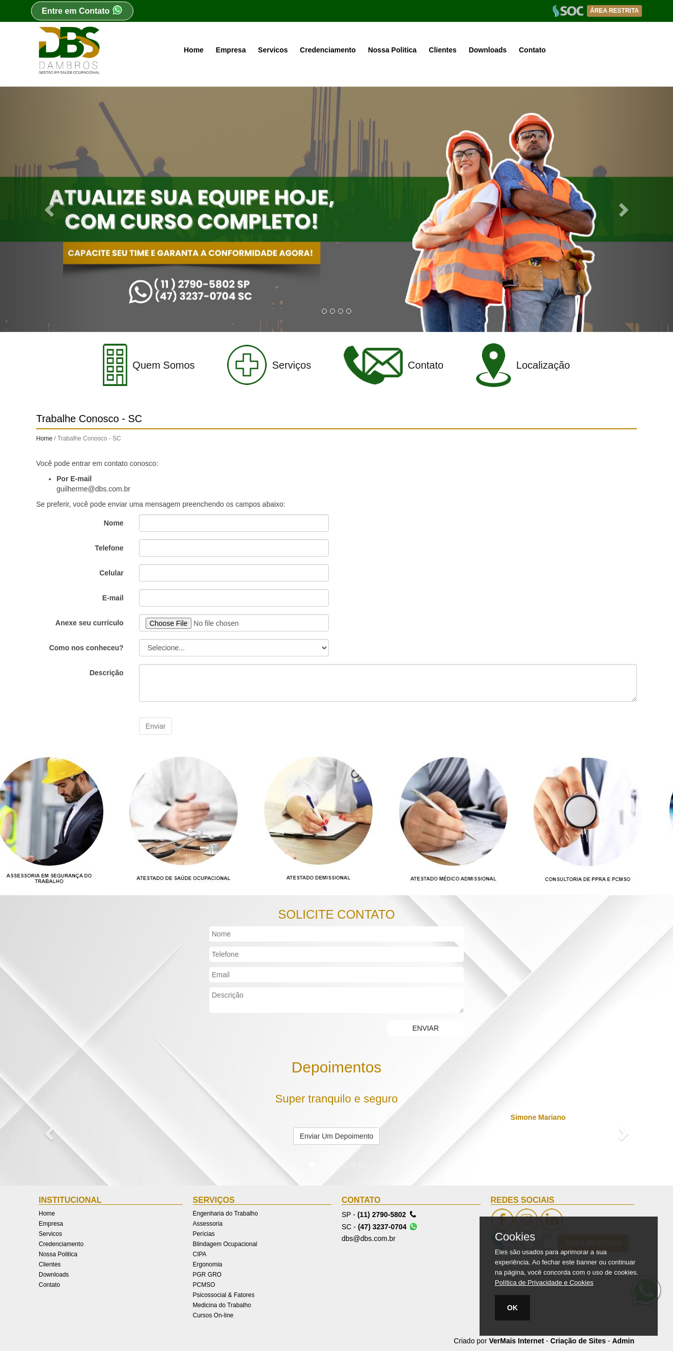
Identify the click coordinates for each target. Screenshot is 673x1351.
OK (512, 1308)
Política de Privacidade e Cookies (544, 1282)
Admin (623, 1341)
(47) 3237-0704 (388, 1226)
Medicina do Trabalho (222, 1305)
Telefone (109, 548)
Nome (114, 523)
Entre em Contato (82, 10)
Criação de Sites (578, 1341)
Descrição (107, 673)
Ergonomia (207, 1264)
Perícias (204, 1233)
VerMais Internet (516, 1341)
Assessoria (208, 1223)
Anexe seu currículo (89, 623)
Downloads (488, 50)
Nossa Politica (392, 50)
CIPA (200, 1254)
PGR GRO (207, 1274)
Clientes (442, 50)
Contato (532, 50)
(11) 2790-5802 (387, 1214)
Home (194, 50)
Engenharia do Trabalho (225, 1213)
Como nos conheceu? (86, 648)
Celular (111, 573)
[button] (50, 209)
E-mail (113, 598)
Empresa (231, 50)
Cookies (515, 1237)
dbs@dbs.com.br (369, 1238)
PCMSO (204, 1284)
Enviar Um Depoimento (337, 1136)
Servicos (273, 50)
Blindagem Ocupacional (225, 1244)
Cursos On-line (213, 1315)
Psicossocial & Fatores (224, 1295)
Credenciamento (328, 50)
